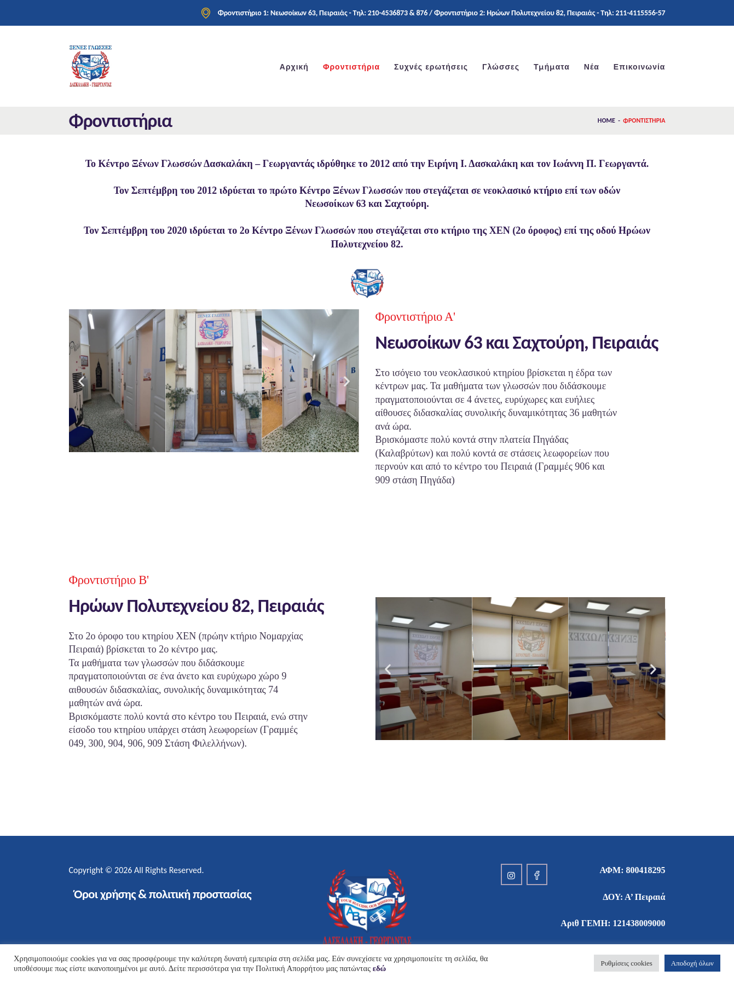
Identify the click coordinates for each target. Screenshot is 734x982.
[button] (81, 381)
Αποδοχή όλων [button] (692, 963)
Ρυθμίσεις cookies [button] (626, 963)
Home (606, 120)
